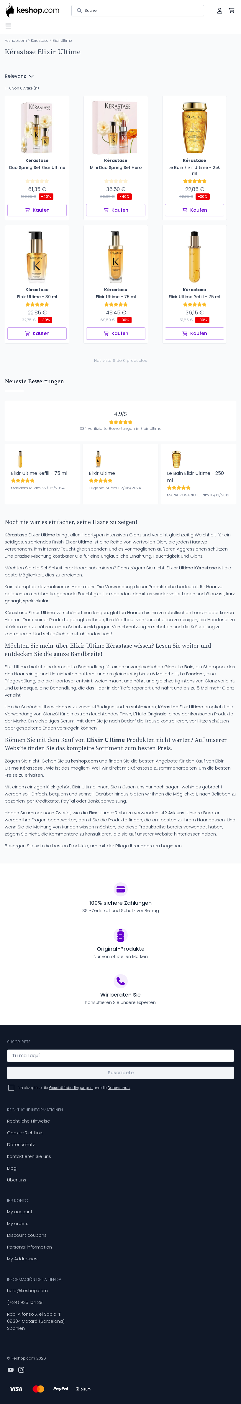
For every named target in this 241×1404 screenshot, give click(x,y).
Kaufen (37, 210)
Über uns (16, 1180)
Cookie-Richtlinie (25, 1133)
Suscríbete (121, 1072)
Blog (12, 1168)
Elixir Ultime (102, 473)
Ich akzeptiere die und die (74, 1087)
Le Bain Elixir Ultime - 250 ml (195, 477)
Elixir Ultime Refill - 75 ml (39, 473)
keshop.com (16, 40)
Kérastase (39, 40)
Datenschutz (21, 1144)
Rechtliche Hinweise (28, 1121)
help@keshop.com (27, 1290)
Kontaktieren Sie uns (29, 1156)
